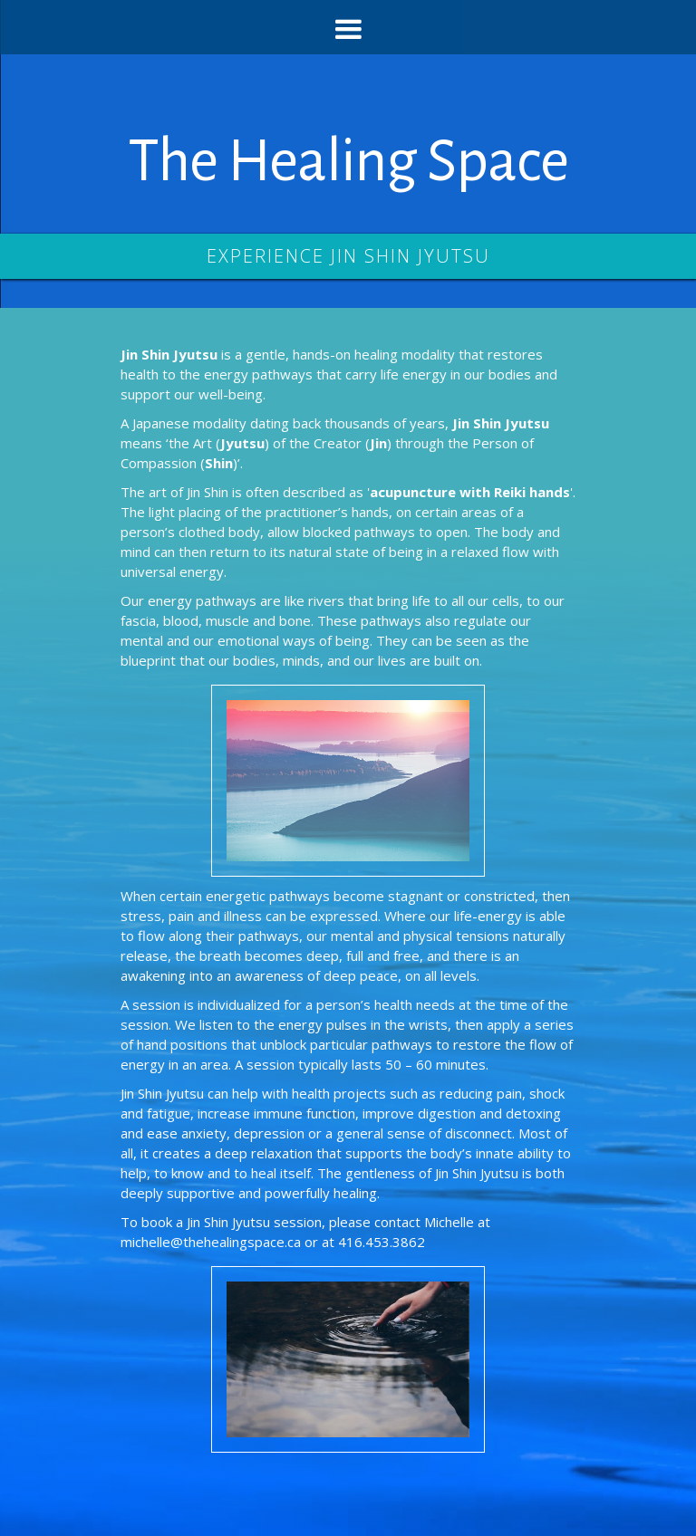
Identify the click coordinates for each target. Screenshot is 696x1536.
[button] (348, 27)
